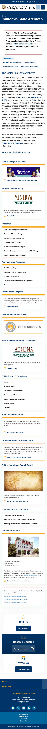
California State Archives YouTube (15, 602)
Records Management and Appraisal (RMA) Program (22, 251)
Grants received (12, 306)
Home (4, 16)
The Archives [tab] (8, 58)
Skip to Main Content (17, 2)
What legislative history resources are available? (21, 524)
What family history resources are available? (19, 519)
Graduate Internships (11, 276)
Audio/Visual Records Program (15, 247)
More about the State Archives (16, 152)
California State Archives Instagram (15, 596)
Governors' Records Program (14, 234)
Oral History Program (11, 268)
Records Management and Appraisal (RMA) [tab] (19, 62)
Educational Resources (15, 432)
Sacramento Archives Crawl (13, 390)
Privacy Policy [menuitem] (23, 714)
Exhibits (7, 408)
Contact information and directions (19, 581)
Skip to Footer (31, 2)
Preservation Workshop (12, 395)
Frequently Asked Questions (14, 515)
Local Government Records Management (18, 280)
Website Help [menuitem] (23, 716)
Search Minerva (12, 216)
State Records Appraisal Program (15, 229)
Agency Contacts (23, 669)
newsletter (14, 399)
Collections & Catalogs (12, 143)
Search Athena (12, 368)
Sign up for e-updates (21, 649)
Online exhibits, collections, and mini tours (22, 180)
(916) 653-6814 (23, 628)
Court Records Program (12, 242)
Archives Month (9, 386)
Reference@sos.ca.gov (23, 44)
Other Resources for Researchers (19, 457)
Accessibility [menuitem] (23, 719)
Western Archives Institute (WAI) (15, 272)
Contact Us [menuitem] (23, 721)
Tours (6, 382)
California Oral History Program (15, 255)
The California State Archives (18, 72)
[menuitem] (13, 708)
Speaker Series (9, 403)
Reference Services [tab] (10, 66)
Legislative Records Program (14, 238)
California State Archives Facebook (15, 599)
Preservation (8, 285)
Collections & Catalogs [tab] (29, 66)
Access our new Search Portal (17, 501)
